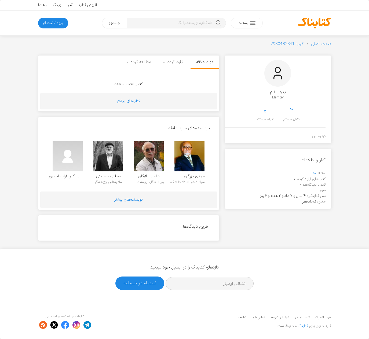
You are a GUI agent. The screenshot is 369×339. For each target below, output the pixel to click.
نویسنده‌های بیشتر (128, 199)
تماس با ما (258, 317)
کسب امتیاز (302, 317)
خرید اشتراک (323, 317)
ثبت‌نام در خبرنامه (140, 283)
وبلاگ (57, 5)
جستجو (114, 23)
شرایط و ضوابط (279, 317)
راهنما (42, 5)
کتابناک (303, 326)
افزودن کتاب (88, 5)
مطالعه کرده (139, 62)
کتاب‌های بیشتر (128, 101)
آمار (70, 5)
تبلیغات (241, 317)
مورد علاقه (204, 62)
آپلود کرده (173, 62)
